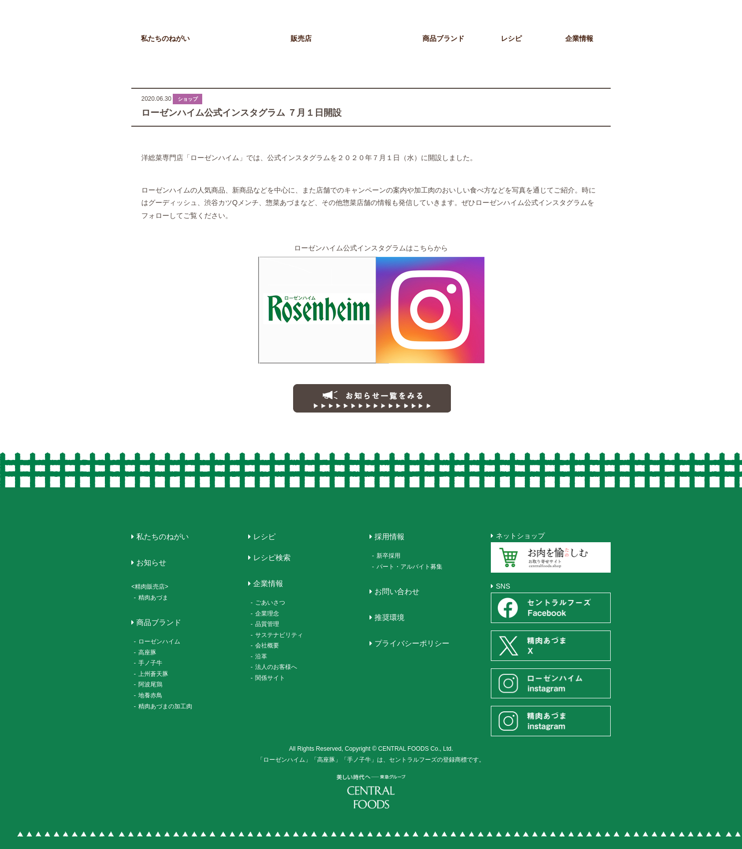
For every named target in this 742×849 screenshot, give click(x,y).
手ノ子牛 (150, 662)
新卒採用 (388, 555)
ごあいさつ (270, 602)
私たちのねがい (165, 38)
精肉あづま (153, 597)
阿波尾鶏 (150, 684)
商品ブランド (443, 38)
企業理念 (267, 613)
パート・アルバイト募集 (409, 566)
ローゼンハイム (159, 641)
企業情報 (579, 38)
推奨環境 (389, 617)
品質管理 (267, 624)
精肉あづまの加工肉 (165, 706)
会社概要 (267, 645)
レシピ (511, 38)
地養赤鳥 (150, 695)
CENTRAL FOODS (373, 29)
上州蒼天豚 (153, 673)
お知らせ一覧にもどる (371, 398)
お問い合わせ (396, 591)
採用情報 (389, 536)
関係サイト (270, 677)
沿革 (261, 656)
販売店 (301, 38)
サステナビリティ (279, 635)
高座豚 (147, 652)
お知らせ (233, 38)
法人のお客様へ (276, 666)
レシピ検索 (272, 557)
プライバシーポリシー (411, 643)
